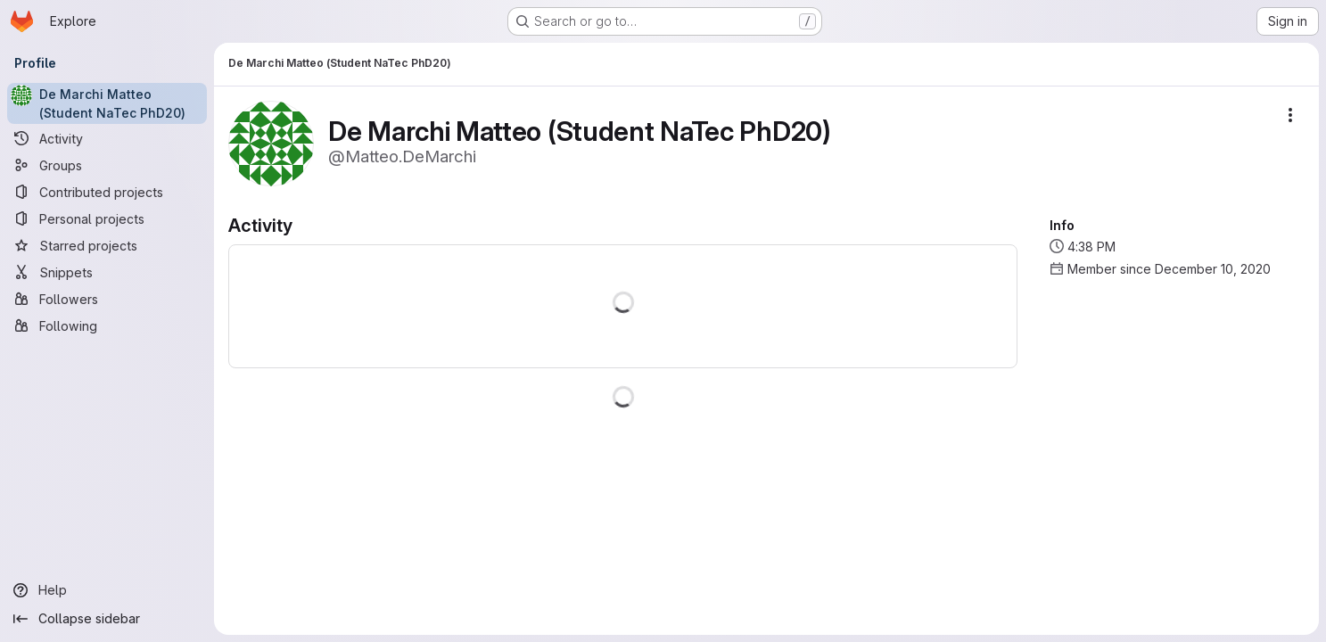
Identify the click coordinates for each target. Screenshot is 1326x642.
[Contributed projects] (107, 191)
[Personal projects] (107, 218)
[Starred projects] (107, 245)
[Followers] (107, 298)
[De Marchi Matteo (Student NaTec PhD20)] (107, 103)
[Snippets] (107, 271)
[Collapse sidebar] (107, 618)
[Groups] (107, 164)
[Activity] (107, 138)
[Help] (107, 590)
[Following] (107, 325)
